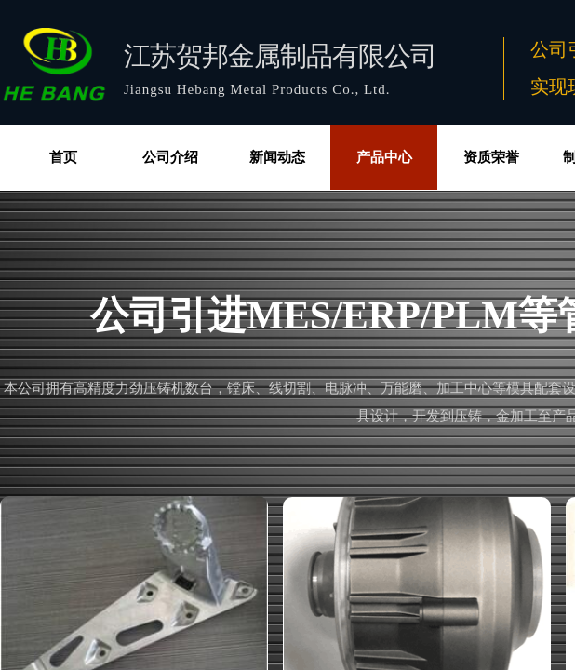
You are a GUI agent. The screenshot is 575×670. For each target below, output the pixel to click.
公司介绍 (170, 157)
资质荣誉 (491, 157)
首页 (63, 157)
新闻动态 (277, 157)
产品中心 (384, 157)
